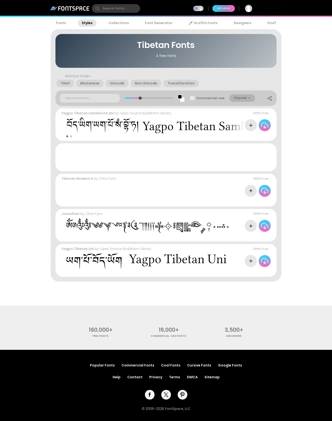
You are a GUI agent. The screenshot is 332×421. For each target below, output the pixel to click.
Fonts (61, 23)
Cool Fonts (170, 365)
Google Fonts (230, 365)
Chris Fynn (107, 178)
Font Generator (159, 23)
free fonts (101, 336)
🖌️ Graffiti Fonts (203, 23)
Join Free (270, 8)
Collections (118, 23)
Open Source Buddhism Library (145, 113)
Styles (87, 23)
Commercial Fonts (138, 365)
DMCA (192, 377)
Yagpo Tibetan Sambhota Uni (87, 113)
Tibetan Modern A (77, 178)
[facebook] (150, 395)
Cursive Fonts (199, 365)
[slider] (140, 98)
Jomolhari (70, 213)
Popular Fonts (102, 365)
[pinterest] (182, 395)
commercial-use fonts (168, 336)
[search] (116, 8)
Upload (223, 8)
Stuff (271, 23)
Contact (134, 377)
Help (117, 377)
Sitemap (212, 377)
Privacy (155, 377)
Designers (242, 23)
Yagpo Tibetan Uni (77, 248)
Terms (174, 377)
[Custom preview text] (90, 98)
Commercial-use (210, 98)
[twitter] (166, 395)
